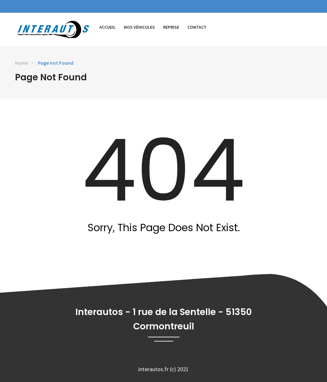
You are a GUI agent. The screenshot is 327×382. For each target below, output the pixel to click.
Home (21, 63)
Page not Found (55, 63)
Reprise (171, 27)
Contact (197, 27)
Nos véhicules (139, 27)
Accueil (107, 27)
